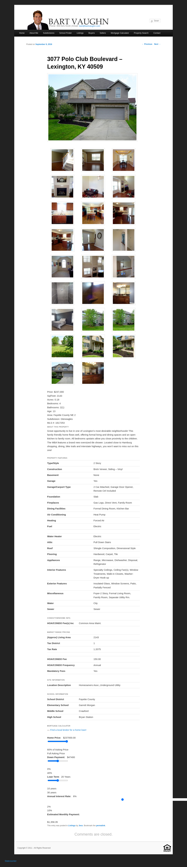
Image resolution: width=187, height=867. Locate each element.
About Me (34, 33)
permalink (100, 825)
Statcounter (11, 860)
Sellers (104, 33)
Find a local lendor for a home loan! (68, 729)
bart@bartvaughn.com (90, 26)
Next (157, 44)
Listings (81, 33)
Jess (81, 825)
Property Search (143, 33)
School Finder (66, 33)
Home (22, 33)
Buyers (93, 33)
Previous (147, 44)
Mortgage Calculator (122, 33)
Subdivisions (49, 33)
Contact (159, 33)
